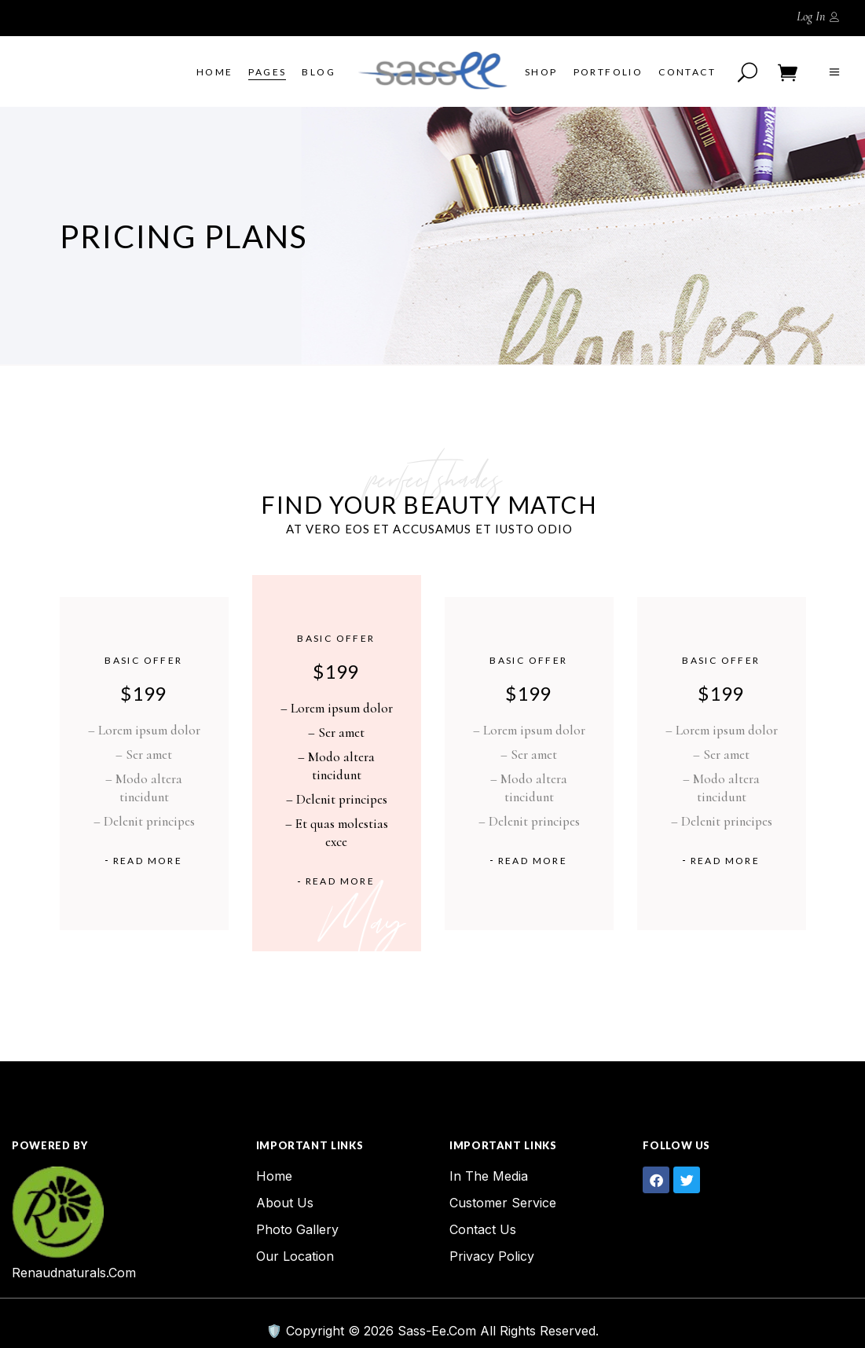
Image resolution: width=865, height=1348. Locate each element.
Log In (811, 16)
